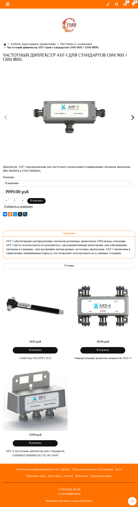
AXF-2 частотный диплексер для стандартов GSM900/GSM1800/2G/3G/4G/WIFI (35, 453)
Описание (69, 233)
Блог (118, 469)
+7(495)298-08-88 (69, 489)
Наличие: (9, 177)
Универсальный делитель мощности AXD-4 (102, 358)
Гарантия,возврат (101, 476)
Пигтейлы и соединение (76, 44)
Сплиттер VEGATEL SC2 (35, 358)
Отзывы (69, 266)
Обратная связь (36, 476)
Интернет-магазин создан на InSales (69, 501)
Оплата (68, 476)
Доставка (54, 476)
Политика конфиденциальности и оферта (43, 469)
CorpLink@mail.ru (69, 494)
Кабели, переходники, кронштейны (33, 44)
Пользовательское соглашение (92, 469)
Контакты (81, 476)
